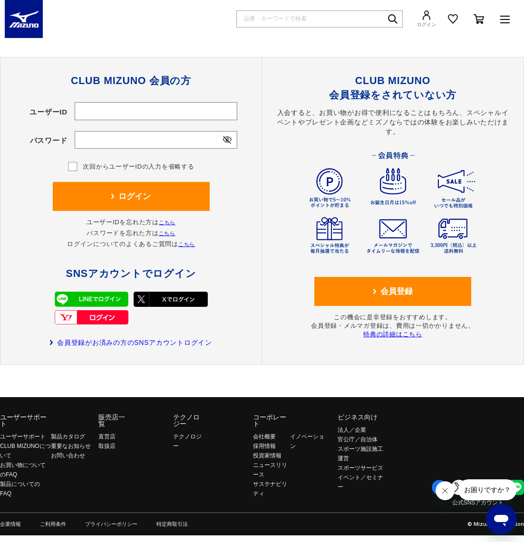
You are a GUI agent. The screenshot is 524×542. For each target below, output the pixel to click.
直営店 (107, 436)
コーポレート (269, 420)
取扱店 (107, 446)
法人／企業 (352, 430)
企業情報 (10, 524)
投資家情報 (267, 455)
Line (516, 487)
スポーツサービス (360, 468)
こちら (167, 222)
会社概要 (264, 436)
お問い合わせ (68, 455)
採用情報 (264, 446)
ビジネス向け (358, 417)
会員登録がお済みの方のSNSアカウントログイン (134, 342)
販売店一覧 (111, 420)
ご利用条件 (53, 524)
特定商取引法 (172, 524)
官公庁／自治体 (358, 439)
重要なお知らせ (71, 446)
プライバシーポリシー (111, 524)
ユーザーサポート (23, 420)
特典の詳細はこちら (392, 334)
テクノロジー (186, 420)
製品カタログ (68, 436)
